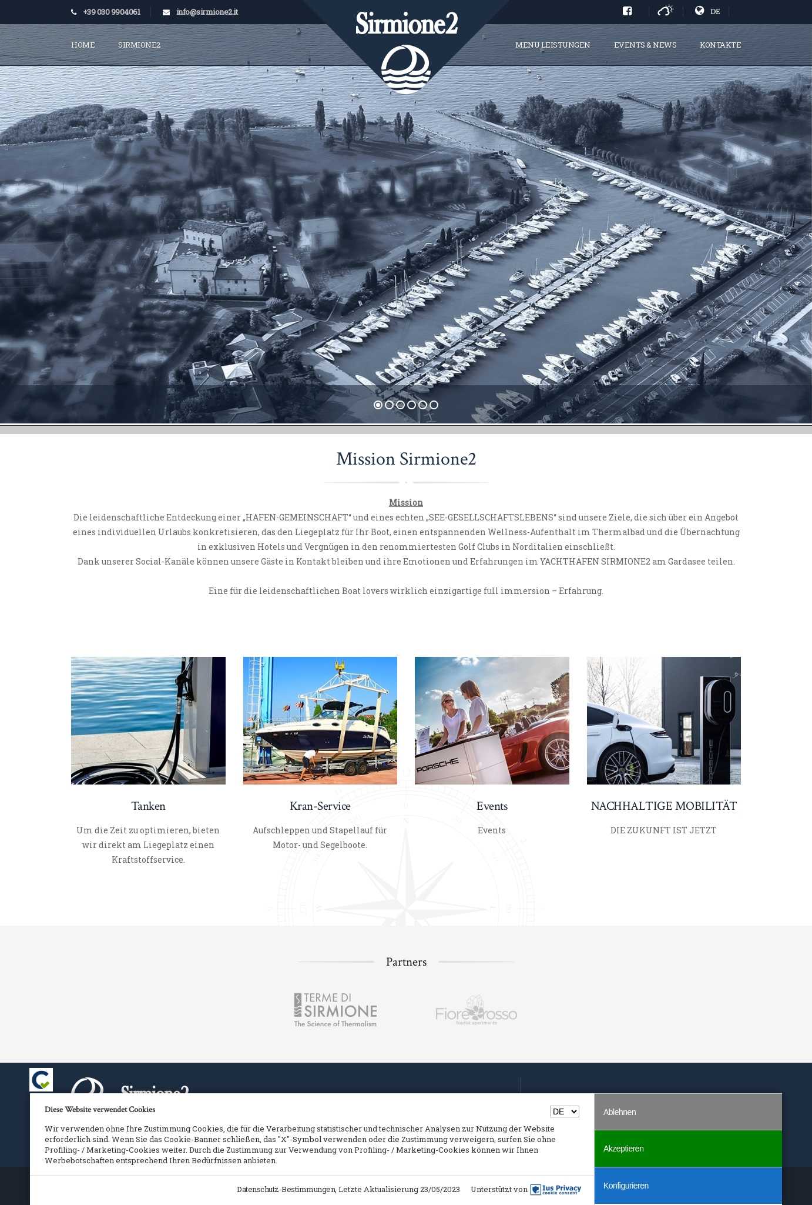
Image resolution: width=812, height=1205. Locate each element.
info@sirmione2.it (207, 11)
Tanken (148, 806)
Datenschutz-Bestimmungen (286, 1189)
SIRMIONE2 (139, 44)
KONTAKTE (720, 44)
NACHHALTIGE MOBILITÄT (664, 806)
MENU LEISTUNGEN (552, 44)
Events (492, 806)
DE (707, 11)
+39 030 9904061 (111, 11)
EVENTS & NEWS (645, 44)
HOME (83, 44)
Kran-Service (320, 806)
